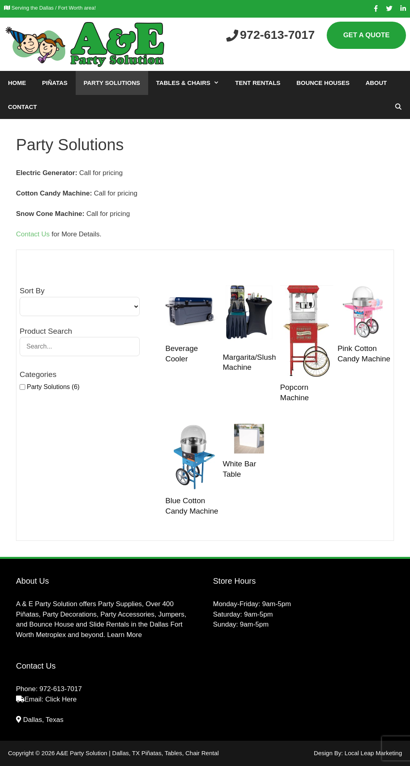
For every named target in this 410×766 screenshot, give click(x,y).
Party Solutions (112, 82)
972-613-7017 (61, 689)
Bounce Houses (323, 82)
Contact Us (33, 234)
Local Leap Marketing (373, 753)
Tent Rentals (257, 82)
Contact (22, 106)
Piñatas (55, 82)
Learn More (124, 635)
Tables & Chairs (191, 83)
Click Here (60, 699)
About (376, 82)
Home (17, 82)
